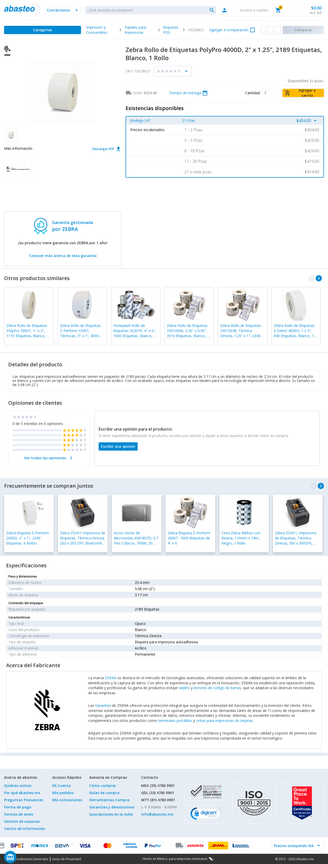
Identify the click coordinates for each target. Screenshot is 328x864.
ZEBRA (110, 677)
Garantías (103, 705)
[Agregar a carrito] (303, 93)
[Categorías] (42, 30)
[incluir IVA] (294, 845)
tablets (184, 687)
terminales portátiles (175, 720)
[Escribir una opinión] (118, 446)
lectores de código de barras (217, 687)
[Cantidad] (270, 93)
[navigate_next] (319, 278)
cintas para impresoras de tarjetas (224, 720)
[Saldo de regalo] (26, 857)
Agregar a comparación (228, 29)
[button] (63, 10)
